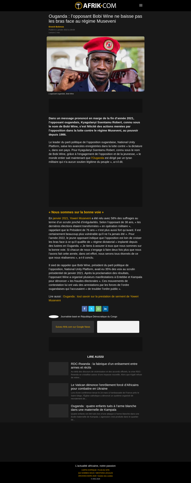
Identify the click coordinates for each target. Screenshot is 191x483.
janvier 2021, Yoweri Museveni (72, 218)
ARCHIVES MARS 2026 (87, 476)
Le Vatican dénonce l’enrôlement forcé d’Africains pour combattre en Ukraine (105, 386)
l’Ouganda (97, 157)
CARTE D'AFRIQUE (89, 470)
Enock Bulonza (56, 26)
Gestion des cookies (105, 476)
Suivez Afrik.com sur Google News (73, 327)
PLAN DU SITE (103, 470)
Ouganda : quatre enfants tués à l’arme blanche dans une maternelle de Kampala (103, 407)
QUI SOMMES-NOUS (86, 473)
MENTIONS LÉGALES (104, 473)
